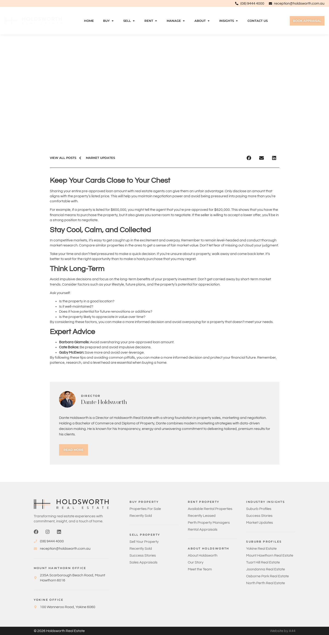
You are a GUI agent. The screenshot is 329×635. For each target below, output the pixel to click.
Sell (129, 20)
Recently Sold (140, 516)
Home (89, 20)
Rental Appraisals (202, 529)
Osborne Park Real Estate (267, 576)
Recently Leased (202, 516)
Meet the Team (200, 569)
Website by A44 (282, 631)
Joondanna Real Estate (265, 569)
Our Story (195, 562)
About (202, 20)
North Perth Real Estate (265, 583)
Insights (228, 20)
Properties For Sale (145, 509)
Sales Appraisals (143, 562)
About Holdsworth (202, 555)
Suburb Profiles (258, 509)
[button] (249, 158)
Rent (150, 20)
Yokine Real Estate (261, 548)
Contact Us (257, 20)
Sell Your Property (144, 541)
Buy (108, 20)
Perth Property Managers (209, 522)
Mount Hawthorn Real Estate (269, 555)
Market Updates (259, 522)
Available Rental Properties (210, 509)
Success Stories (142, 555)
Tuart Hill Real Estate (263, 562)
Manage (176, 20)
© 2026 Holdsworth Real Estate (59, 631)
